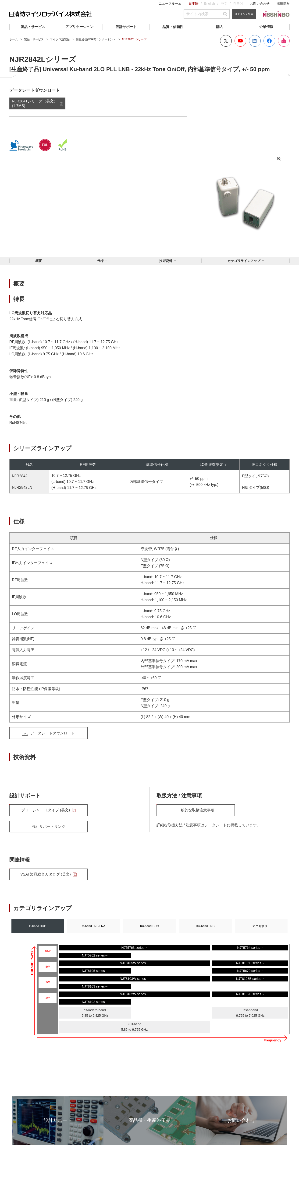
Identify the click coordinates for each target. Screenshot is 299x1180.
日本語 (193, 3)
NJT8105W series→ (134, 963)
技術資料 (165, 261)
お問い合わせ (260, 3)
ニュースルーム (170, 3)
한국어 (238, 3)
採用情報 (283, 3)
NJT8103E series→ (250, 979)
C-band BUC (37, 926)
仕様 (100, 261)
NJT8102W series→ (134, 994)
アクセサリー (261, 926)
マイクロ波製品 (60, 39)
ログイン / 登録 (243, 14)
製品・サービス (33, 27)
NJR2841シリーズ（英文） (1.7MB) (34, 103)
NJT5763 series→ (134, 948)
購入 (219, 27)
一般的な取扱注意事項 (195, 810)
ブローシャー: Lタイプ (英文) (48, 810)
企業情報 (266, 27)
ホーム (13, 39)
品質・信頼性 (172, 27)
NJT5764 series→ (250, 948)
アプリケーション (79, 27)
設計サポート (126, 27)
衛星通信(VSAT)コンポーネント (96, 39)
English (209, 3)
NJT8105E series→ (250, 963)
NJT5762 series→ (95, 955)
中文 (224, 3)
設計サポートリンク (48, 826)
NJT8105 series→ (95, 971)
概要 (38, 261)
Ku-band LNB (205, 926)
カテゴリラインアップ (244, 261)
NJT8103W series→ (134, 979)
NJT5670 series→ (250, 971)
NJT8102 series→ (95, 1002)
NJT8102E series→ (250, 994)
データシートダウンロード (48, 733)
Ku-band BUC (149, 926)
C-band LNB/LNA (93, 926)
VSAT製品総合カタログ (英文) (48, 874)
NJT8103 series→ (95, 986)
